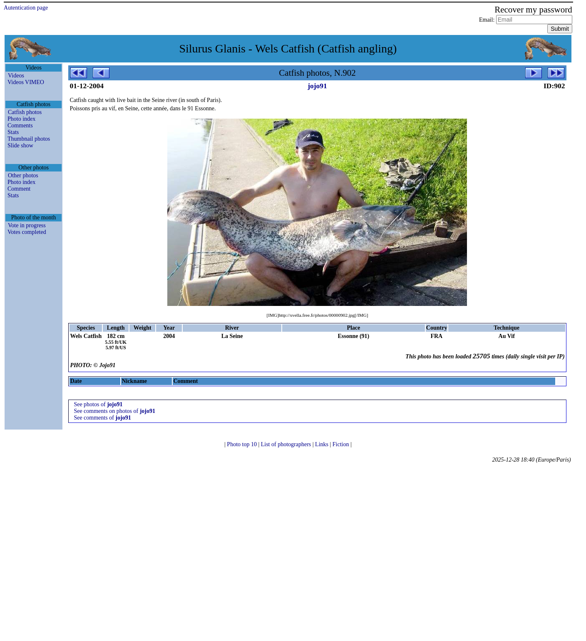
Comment (18, 189)
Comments (20, 125)
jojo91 (317, 86)
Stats (13, 132)
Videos (16, 75)
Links (322, 444)
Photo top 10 (242, 444)
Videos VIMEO (25, 82)
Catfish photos (25, 112)
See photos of (98, 404)
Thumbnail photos (28, 139)
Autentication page (26, 8)
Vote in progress (27, 225)
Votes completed (26, 232)
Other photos (23, 175)
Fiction (341, 444)
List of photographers (287, 444)
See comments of (102, 418)
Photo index (21, 119)
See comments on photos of (114, 411)
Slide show (20, 145)
